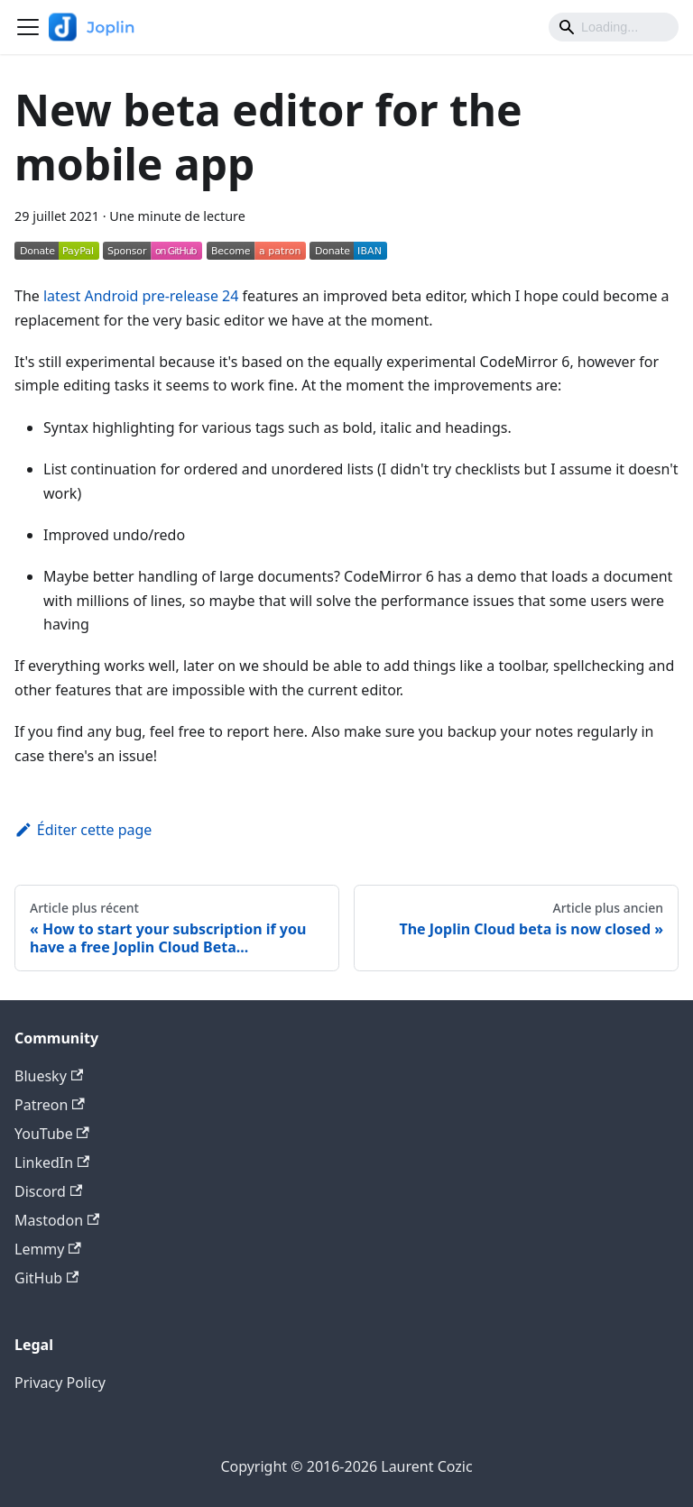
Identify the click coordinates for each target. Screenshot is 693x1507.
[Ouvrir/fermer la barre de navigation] (28, 27)
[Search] (614, 27)
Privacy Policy (60, 1382)
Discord (48, 1191)
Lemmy (47, 1249)
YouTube (51, 1134)
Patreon (49, 1105)
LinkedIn (51, 1162)
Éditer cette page (83, 830)
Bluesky (48, 1076)
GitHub (46, 1278)
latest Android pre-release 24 (140, 296)
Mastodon (56, 1220)
